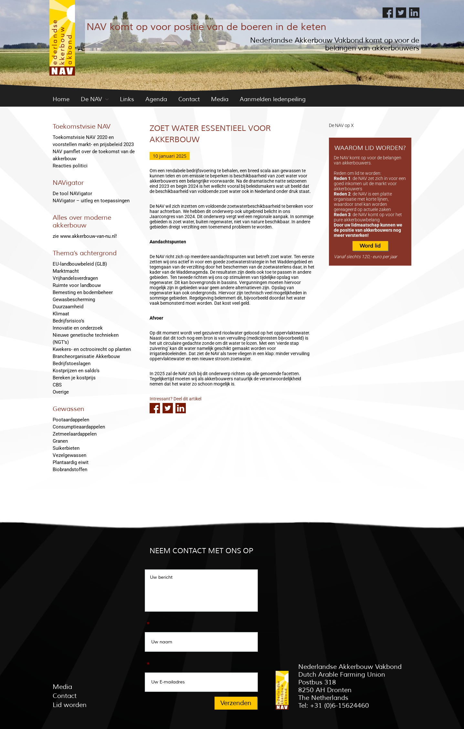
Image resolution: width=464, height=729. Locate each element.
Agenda (156, 99)
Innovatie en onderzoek (78, 328)
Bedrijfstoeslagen (71, 363)
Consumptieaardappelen (79, 427)
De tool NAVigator (72, 193)
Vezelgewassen (69, 455)
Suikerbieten (66, 448)
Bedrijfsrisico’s (68, 321)
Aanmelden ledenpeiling (273, 99)
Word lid (370, 246)
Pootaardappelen (71, 420)
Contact (189, 99)
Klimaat (61, 314)
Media (219, 99)
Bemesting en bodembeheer (83, 292)
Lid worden (70, 705)
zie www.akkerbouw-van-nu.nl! (85, 236)
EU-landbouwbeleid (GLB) (80, 264)
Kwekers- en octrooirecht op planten (92, 349)
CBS (57, 385)
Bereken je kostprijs (74, 378)
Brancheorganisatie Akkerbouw (86, 356)
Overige (61, 392)
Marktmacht (66, 271)
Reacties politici (70, 166)
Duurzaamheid (68, 307)
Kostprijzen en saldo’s (76, 371)
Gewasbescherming (74, 299)
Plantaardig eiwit (71, 462)
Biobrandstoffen (70, 469)
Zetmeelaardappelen (75, 434)
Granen (60, 441)
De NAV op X (341, 125)
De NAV (91, 99)
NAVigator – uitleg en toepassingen (91, 201)
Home (61, 99)
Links (127, 99)
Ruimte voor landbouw (77, 285)
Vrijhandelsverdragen (75, 278)
